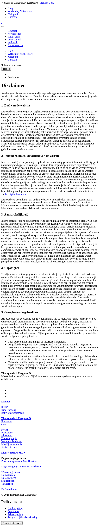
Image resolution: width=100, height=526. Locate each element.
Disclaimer (13, 511)
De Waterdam (8, 475)
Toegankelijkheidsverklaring (23, 517)
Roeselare (6, 421)
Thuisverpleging (9, 438)
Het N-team (14, 36)
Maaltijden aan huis (11, 444)
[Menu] (2, 26)
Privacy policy (15, 514)
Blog (10, 8)
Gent (3, 424)
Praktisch (13, 42)
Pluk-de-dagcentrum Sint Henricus (19, 461)
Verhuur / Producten (11, 441)
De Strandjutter (9, 489)
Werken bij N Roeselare (20, 11)
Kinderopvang (8, 410)
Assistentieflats (9, 447)
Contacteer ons (15, 45)
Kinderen (13, 30)
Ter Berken (7, 483)
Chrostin (12, 17)
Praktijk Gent (47, 2)
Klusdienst (6, 435)
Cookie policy (15, 508)
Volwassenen (14, 33)
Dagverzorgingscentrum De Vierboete (21, 466)
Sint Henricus (8, 480)
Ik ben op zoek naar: (12, 65)
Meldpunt (13, 14)
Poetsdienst (7, 432)
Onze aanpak (14, 39)
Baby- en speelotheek (12, 412)
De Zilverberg (8, 477)
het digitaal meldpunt (16, 194)
